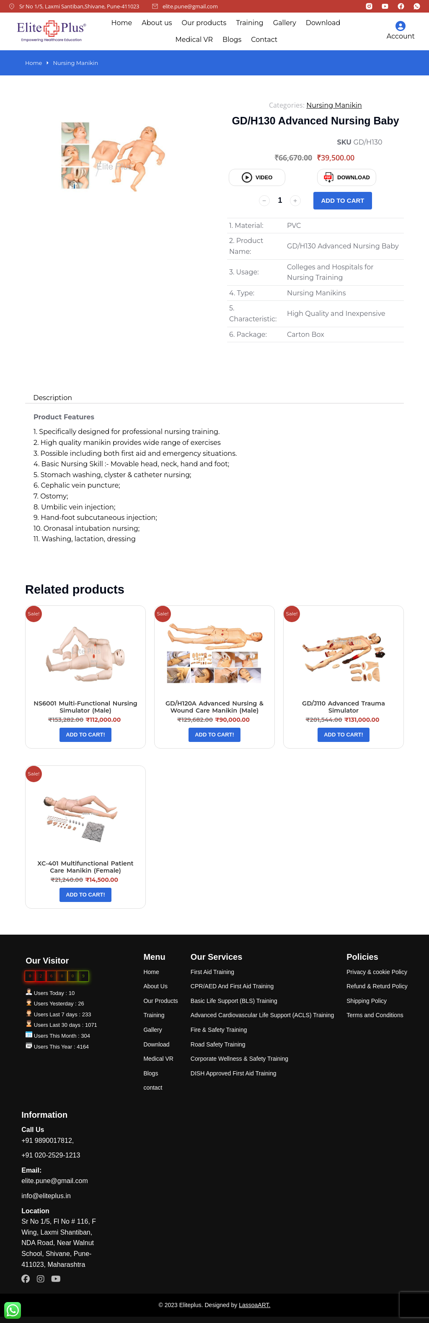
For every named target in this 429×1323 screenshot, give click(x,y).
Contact (264, 40)
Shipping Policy (366, 1000)
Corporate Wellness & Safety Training (239, 1058)
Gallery (284, 23)
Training (249, 23)
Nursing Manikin (334, 105)
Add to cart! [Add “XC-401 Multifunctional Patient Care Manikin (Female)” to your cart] (85, 894)
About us (157, 23)
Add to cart (342, 200)
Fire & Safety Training (219, 1029)
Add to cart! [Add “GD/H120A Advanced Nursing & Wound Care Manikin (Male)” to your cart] (214, 734)
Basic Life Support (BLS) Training (234, 1000)
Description (52, 398)
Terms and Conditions (374, 1015)
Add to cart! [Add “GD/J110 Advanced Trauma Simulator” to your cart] (343, 734)
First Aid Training (212, 972)
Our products (204, 23)
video (257, 177)
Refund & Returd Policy (377, 986)
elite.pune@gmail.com (190, 6)
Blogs (231, 40)
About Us (155, 986)
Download (323, 23)
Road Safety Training (218, 1044)
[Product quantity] (279, 200)
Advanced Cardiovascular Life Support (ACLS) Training (262, 1015)
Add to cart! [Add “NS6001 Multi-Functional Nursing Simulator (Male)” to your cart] (85, 734)
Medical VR (194, 40)
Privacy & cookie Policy (376, 972)
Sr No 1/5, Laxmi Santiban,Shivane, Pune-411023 (79, 6)
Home (121, 23)
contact (152, 1087)
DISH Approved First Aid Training (234, 1073)
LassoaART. (254, 1305)
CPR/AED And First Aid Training (232, 986)
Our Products (160, 1000)
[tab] (52, 398)
